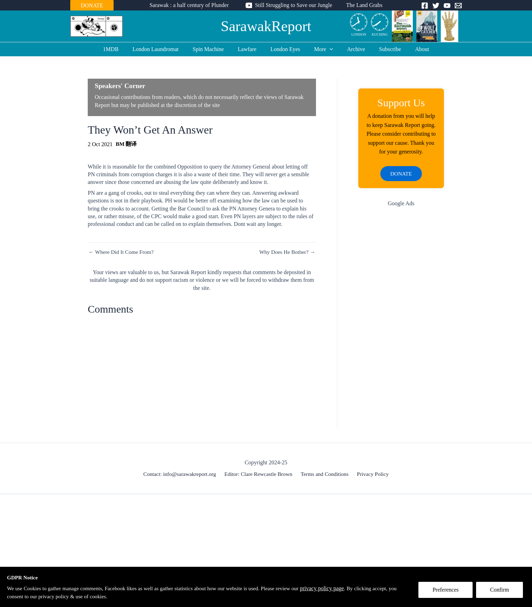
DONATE (92, 5)
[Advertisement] (401, 325)
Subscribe (382, 49)
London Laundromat (164, 49)
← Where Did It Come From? (122, 252)
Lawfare (249, 49)
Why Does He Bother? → (286, 252)
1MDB (122, 49)
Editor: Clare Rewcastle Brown (260, 475)
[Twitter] (435, 5)
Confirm (501, 592)
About (411, 49)
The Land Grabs (361, 5)
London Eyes (285, 49)
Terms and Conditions (325, 475)
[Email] (458, 5)
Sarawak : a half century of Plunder (192, 5)
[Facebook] (424, 5)
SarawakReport (266, 26)
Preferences (447, 592)
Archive (351, 49)
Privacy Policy (371, 475)
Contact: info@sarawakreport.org (181, 475)
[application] (326, 49)
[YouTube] (447, 5)
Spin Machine (213, 49)
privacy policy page (338, 588)
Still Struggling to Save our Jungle (293, 5)
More (320, 49)
